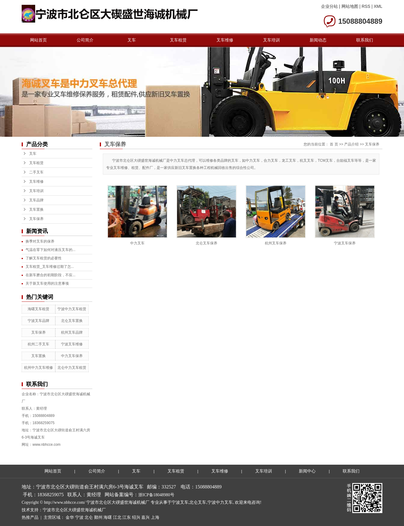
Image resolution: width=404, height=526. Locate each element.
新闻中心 (307, 471)
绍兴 (136, 517)
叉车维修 (224, 40)
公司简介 (85, 40)
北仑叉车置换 (72, 321)
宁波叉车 (180, 502)
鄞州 (98, 517)
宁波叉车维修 (72, 344)
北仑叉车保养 (206, 243)
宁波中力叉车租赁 (71, 309)
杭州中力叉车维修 (38, 367)
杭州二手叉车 (38, 344)
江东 (126, 517)
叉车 (131, 40)
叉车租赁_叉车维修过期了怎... (50, 267)
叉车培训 (271, 40)
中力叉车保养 (72, 356)
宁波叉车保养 (345, 243)
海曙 (107, 517)
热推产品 (30, 517)
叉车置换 (36, 209)
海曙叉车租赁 (38, 309)
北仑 (88, 517)
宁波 (79, 517)
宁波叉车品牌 (38, 321)
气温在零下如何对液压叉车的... (50, 250)
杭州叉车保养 (275, 243)
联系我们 (364, 40)
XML (378, 6)
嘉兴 (145, 517)
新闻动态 (318, 40)
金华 (70, 517)
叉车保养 (36, 219)
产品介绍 (351, 144)
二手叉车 (36, 172)
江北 (117, 517)
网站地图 (349, 6)
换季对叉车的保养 (40, 241)
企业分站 (329, 6)
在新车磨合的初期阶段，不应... (50, 275)
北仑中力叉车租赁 (71, 367)
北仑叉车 (197, 502)
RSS (366, 6)
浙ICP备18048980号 (156, 495)
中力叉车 (137, 243)
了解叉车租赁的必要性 (44, 258)
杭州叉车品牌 (72, 332)
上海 (155, 517)
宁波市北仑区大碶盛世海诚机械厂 (74, 510)
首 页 (334, 144)
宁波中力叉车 (220, 502)
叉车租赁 (178, 40)
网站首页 (38, 40)
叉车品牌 (36, 200)
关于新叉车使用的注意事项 (47, 283)
